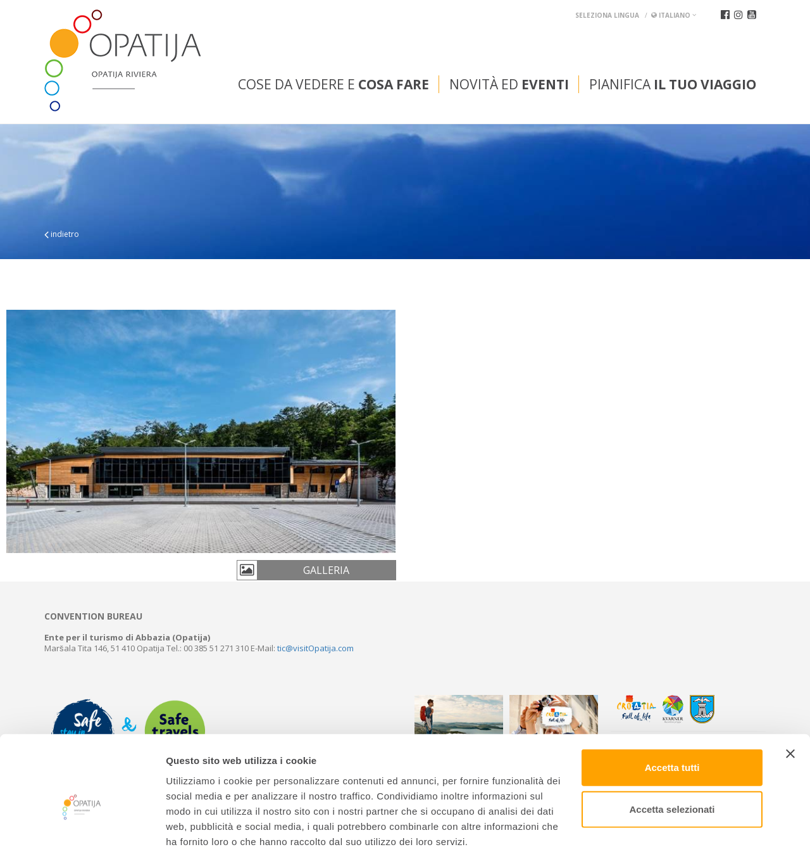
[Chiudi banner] (790, 683)
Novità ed (509, 84)
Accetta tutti (672, 697)
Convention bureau (93, 616)
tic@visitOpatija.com (315, 648)
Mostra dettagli (666, 822)
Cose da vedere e (333, 84)
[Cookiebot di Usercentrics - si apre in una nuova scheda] (82, 822)
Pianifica (672, 84)
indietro (61, 234)
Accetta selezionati (671, 739)
